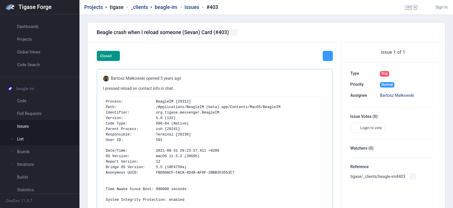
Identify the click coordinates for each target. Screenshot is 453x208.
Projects (93, 7)
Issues (192, 7)
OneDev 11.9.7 (19, 200)
